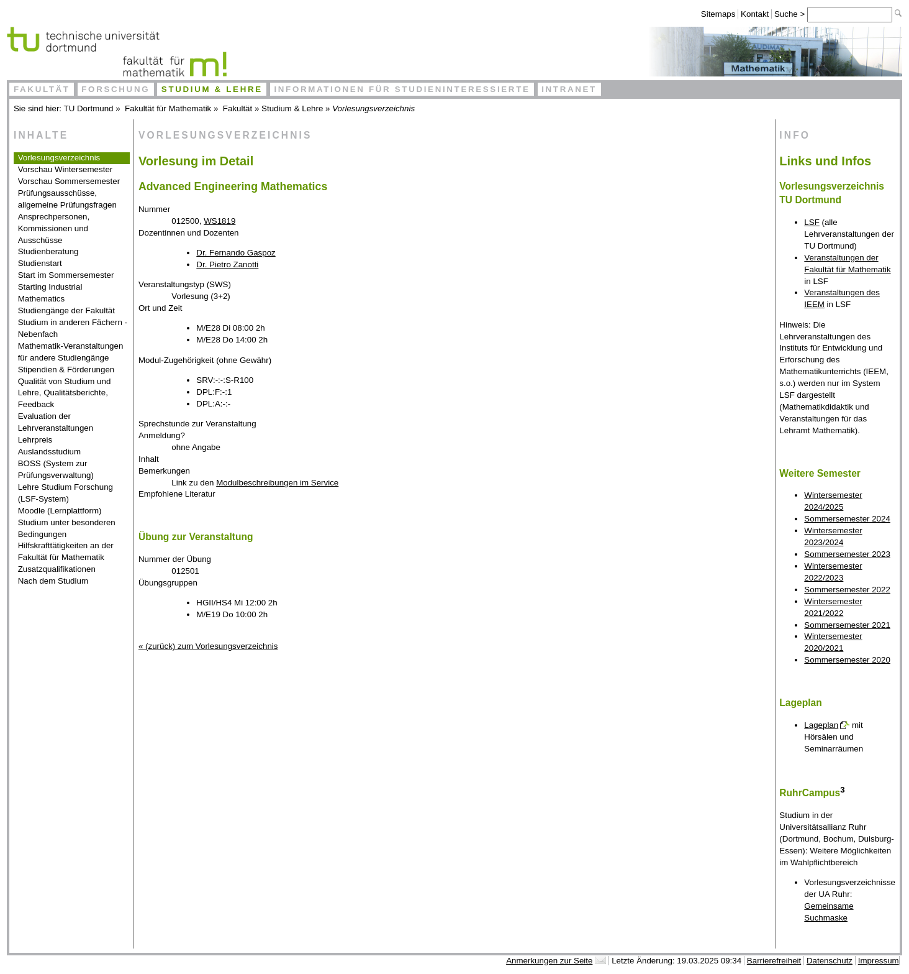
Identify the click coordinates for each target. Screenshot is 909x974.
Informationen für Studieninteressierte (402, 89)
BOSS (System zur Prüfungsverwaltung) (56, 469)
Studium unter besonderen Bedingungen (66, 528)
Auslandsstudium (49, 451)
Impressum (878, 960)
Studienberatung (48, 251)
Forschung (115, 89)
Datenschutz (829, 960)
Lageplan (821, 725)
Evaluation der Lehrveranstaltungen (56, 422)
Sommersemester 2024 (847, 518)
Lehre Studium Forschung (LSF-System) (65, 492)
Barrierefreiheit (774, 960)
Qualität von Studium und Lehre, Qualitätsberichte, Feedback (64, 393)
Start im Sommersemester (66, 275)
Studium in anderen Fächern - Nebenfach (72, 328)
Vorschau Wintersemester (65, 169)
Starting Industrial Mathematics (50, 292)
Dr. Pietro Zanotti (227, 264)
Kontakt (755, 14)
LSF (811, 222)
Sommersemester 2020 (847, 659)
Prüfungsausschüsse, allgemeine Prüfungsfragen (67, 198)
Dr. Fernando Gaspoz (235, 252)
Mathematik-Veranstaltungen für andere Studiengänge (71, 351)
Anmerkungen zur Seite (549, 960)
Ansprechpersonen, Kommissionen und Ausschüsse (54, 228)
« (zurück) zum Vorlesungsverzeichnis (208, 646)
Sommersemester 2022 (847, 589)
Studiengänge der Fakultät (66, 310)
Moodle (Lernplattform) (60, 510)
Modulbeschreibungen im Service (277, 482)
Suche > (790, 14)
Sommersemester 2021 (847, 625)
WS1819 (219, 221)
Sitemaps (718, 14)
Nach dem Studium (53, 581)
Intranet (569, 89)
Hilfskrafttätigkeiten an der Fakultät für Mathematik (66, 551)
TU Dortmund (89, 108)
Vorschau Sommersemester (69, 181)
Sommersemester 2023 (847, 554)
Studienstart (40, 263)
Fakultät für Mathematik (168, 108)
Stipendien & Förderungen (66, 369)
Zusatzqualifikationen (57, 569)
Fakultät (42, 89)
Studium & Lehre (212, 89)
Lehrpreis (35, 439)
